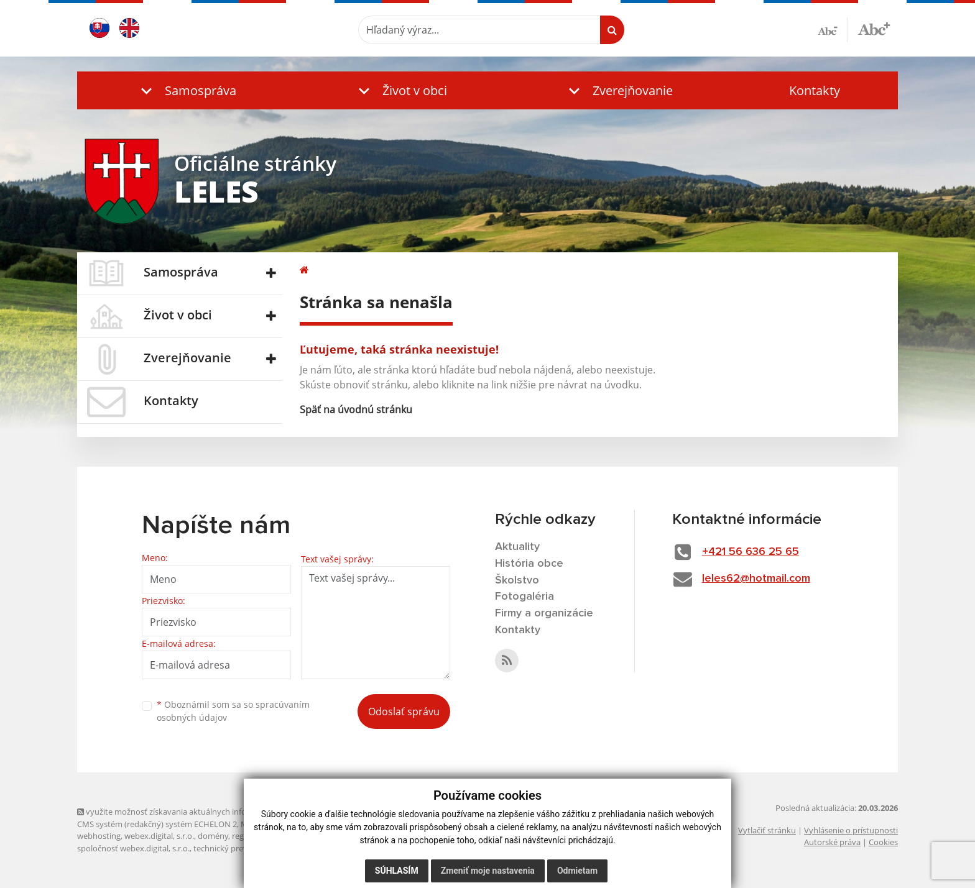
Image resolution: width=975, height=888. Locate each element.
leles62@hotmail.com (756, 578)
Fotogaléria (524, 596)
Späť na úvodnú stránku (356, 409)
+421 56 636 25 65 (750, 551)
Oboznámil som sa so (233, 710)
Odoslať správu (404, 711)
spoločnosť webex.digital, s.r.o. (133, 848)
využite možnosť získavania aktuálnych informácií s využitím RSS (200, 811)
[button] (186, 90)
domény (213, 835)
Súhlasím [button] (396, 871)
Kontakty (814, 90)
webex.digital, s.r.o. (159, 835)
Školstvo (517, 580)
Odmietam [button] (577, 871)
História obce (529, 563)
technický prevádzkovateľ (240, 848)
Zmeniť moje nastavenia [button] (488, 871)
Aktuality (517, 546)
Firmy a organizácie (544, 613)
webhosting (99, 835)
